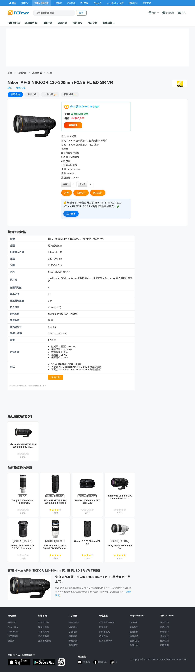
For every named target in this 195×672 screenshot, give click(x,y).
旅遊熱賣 (103, 627)
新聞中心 (12, 622)
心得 (32, 94)
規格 (15, 94)
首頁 (10, 73)
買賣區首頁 (74, 622)
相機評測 (47, 22)
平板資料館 (43, 636)
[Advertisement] (71, 401)
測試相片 (77, 22)
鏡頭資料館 (31, 22)
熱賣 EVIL (134, 645)
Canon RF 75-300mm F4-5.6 (87, 542)
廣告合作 (164, 631)
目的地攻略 (104, 631)
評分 (10, 88)
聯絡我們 (164, 627)
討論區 (11, 641)
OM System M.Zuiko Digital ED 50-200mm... (55, 546)
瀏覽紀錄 (109, 22)
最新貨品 (134, 627)
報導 (70, 94)
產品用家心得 (44, 641)
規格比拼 (97, 192)
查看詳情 (73, 125)
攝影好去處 (106, 622)
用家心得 (92, 22)
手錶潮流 (73, 645)
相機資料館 (14, 22)
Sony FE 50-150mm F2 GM (120, 546)
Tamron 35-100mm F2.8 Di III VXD (87, 501)
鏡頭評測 (62, 22)
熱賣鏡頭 (134, 636)
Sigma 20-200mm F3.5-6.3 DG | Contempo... (23, 546)
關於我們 (164, 622)
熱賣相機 (134, 631)
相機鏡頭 (22, 73)
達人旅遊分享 (105, 641)
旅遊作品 (103, 636)
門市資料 (134, 622)
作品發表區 (13, 636)
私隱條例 (164, 645)
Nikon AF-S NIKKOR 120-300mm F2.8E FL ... (23, 445)
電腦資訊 (73, 636)
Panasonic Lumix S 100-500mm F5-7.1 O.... (120, 497)
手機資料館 (43, 631)
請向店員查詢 (79, 114)
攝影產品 (73, 627)
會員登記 (164, 636)
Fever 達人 (13, 627)
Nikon (50, 73)
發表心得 (20, 88)
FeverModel (13, 631)
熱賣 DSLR (135, 641)
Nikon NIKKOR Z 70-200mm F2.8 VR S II (55, 501)
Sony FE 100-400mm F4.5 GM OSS (23, 501)
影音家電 (73, 641)
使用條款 (164, 641)
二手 (50, 94)
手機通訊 (73, 631)
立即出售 (71, 213)
